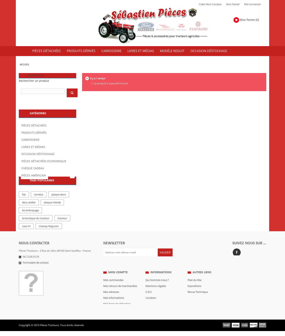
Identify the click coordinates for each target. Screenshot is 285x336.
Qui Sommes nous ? (157, 280)
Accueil (24, 64)
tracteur (62, 221)
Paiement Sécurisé (156, 304)
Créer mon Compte (210, 4)
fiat (24, 197)
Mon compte (118, 272)
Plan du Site (194, 280)
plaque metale (52, 205)
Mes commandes (113, 280)
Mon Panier (233, 4)
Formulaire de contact (36, 263)
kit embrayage (30, 213)
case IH (26, 229)
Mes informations (113, 298)
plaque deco (58, 197)
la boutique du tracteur (35, 221)
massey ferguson (49, 229)
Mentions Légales (155, 286)
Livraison (150, 298)
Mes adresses (111, 292)
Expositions (194, 286)
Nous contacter (197, 298)
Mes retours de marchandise (120, 286)
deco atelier (29, 205)
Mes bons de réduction (116, 304)
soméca (38, 197)
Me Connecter (252, 4)
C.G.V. (148, 292)
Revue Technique (198, 292)
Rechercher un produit (34, 81)
